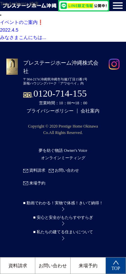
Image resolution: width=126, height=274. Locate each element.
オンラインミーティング (63, 158)
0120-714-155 (60, 93)
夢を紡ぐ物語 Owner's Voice (63, 150)
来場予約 (88, 265)
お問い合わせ (53, 265)
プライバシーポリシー (50, 110)
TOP (115, 266)
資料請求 (17, 265)
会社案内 (90, 110)
